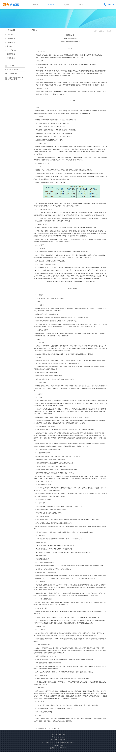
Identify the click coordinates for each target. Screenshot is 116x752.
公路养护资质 (42, 728)
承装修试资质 (11, 58)
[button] (54, 4)
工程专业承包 (11, 38)
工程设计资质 (11, 42)
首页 (95, 31)
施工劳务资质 (11, 54)
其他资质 (9, 46)
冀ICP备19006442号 (61, 748)
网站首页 (36, 5)
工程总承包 (10, 34)
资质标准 (101, 31)
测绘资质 (56, 728)
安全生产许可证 (11, 50)
